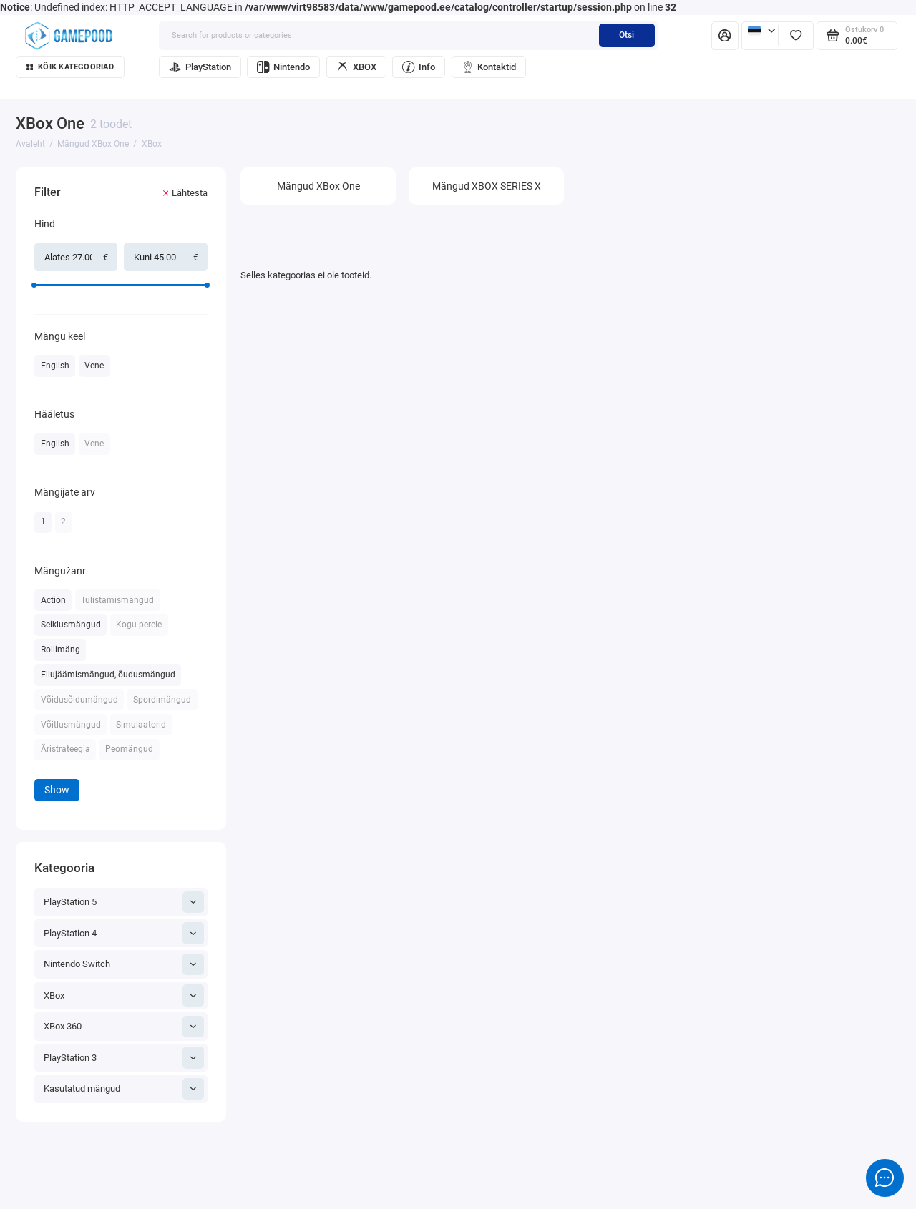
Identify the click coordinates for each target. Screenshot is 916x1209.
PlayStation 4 (124, 933)
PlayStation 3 (124, 1057)
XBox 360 (124, 1026)
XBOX (356, 67)
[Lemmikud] (796, 35)
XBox (124, 995)
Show (56, 790)
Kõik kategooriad (70, 67)
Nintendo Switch (124, 964)
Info (418, 67)
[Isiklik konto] (725, 35)
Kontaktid (489, 67)
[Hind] (11, 169)
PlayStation (200, 67)
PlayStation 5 (124, 902)
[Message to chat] (884, 1177)
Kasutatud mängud (124, 1089)
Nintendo (283, 67)
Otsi (626, 35)
